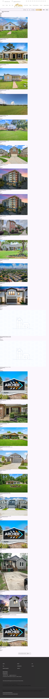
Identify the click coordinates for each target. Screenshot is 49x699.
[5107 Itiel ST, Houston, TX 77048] (14, 163)
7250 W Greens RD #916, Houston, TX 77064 (5, 646)
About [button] (7, 5)
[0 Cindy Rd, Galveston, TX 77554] (14, 114)
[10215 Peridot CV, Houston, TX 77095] (14, 422)
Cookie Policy (13, 685)
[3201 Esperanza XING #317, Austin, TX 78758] (14, 214)
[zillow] (32, 1)
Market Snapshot (35, 5)
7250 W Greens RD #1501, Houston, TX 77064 (5, 399)
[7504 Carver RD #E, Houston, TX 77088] (14, 613)
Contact (41, 5)
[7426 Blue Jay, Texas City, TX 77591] (14, 63)
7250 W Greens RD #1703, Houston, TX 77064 (5, 548)
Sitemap (26, 685)
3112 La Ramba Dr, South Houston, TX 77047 (5, 516)
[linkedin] (28, 1)
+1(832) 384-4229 (5, 675)
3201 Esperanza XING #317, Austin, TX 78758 (5, 215)
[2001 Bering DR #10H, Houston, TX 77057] (14, 281)
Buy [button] (9, 5)
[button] (10, 663)
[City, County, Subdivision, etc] (12, 9)
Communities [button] (26, 5)
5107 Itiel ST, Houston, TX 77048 (4, 164)
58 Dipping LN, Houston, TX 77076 (4, 305)
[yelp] (35, 1)
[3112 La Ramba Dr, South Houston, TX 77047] (14, 515)
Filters (34, 9)
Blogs (30, 5)
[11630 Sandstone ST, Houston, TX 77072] (14, 445)
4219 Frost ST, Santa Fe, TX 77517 (4, 38)
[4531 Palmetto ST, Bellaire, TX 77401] (14, 258)
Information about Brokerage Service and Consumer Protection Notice (13, 680)
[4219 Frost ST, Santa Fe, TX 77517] (14, 37)
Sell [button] (12, 5)
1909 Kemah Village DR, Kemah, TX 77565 (5, 235)
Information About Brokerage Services (7, 692)
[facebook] (26, 1)
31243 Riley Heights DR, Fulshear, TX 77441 (5, 469)
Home (3, 5)
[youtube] (39, 1)
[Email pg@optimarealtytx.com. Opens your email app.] (16, 1)
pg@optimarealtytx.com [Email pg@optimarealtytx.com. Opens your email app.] (12, 675)
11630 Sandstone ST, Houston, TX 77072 (5, 446)
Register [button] (45, 5)
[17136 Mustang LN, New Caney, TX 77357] (14, 492)
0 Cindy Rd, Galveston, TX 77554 (4, 115)
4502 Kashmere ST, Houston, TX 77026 (5, 590)
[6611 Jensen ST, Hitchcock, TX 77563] (14, 140)
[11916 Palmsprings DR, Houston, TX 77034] (23, 366)
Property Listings (22, 685)
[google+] (43, 1)
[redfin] (45, 1)
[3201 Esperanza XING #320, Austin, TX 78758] (14, 189)
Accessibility (29, 685)
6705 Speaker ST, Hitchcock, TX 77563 (4, 89)
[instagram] (37, 1)
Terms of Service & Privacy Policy (7, 685)
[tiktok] (41, 1)
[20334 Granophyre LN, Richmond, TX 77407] (23, 335)
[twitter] (30, 1)
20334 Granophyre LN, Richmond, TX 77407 (5, 336)
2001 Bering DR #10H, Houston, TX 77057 (5, 282)
